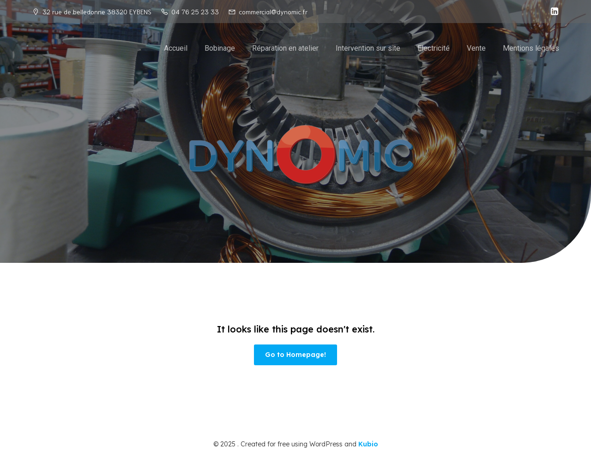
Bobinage (220, 48)
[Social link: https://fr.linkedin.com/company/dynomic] (552, 11)
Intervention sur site (368, 48)
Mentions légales (531, 48)
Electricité (433, 48)
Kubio (368, 444)
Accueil (175, 48)
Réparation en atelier (285, 48)
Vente (476, 48)
